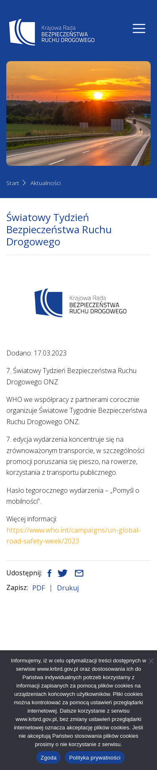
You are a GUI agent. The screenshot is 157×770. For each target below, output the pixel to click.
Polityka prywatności (95, 758)
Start (12, 183)
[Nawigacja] (139, 28)
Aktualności (46, 183)
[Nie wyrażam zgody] (151, 661)
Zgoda (49, 758)
